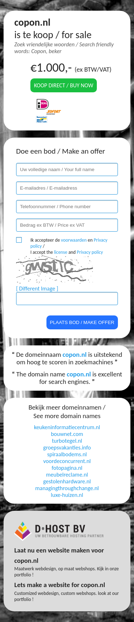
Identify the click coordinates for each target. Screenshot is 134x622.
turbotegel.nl (67, 440)
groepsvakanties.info (67, 447)
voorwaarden (74, 240)
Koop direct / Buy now (63, 85)
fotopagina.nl (66, 467)
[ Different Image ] (37, 288)
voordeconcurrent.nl (67, 461)
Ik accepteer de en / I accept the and (69, 246)
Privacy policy (90, 252)
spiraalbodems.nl (67, 454)
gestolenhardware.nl (67, 481)
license (60, 252)
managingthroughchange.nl (67, 488)
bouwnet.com (67, 434)
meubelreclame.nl (67, 474)
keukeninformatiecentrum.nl (67, 427)
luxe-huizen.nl (67, 495)
